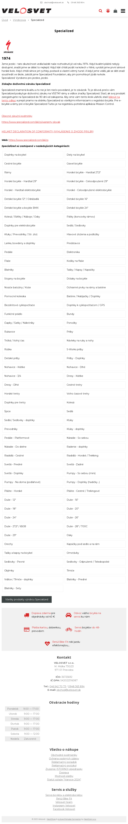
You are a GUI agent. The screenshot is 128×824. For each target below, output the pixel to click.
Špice (7, 411)
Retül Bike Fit (64, 798)
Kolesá (70, 402)
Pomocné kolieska (15, 296)
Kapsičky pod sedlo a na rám (83, 544)
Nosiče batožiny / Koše (17, 287)
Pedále (8, 252)
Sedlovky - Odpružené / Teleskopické (88, 561)
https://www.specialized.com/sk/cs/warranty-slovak (31, 122)
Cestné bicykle (12, 163)
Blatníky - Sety (12, 588)
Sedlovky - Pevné (14, 561)
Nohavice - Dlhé (76, 367)
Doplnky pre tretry (15, 402)
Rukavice (9, 331)
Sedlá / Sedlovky (76, 225)
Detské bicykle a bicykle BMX (21, 207)
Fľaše (7, 260)
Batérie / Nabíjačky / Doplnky (83, 296)
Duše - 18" (10, 508)
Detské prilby (12, 358)
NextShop (51, 819)
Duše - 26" (72, 517)
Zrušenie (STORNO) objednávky (64, 769)
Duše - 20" (73, 508)
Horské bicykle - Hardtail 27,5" (84, 172)
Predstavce (73, 243)
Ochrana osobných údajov (64, 758)
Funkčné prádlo (13, 314)
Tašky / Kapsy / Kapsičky (81, 269)
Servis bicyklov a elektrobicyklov (64, 795)
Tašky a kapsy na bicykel (18, 552)
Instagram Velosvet (64, 805)
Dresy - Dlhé (11, 384)
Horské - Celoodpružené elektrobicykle (89, 190)
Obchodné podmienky (64, 755)
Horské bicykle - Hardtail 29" (20, 181)
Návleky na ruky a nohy (80, 340)
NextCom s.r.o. (90, 819)
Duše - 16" (72, 499)
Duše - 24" (10, 517)
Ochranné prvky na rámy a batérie (86, 287)
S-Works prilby (75, 349)
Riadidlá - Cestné (14, 455)
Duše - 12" (10, 499)
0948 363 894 (77, 2)
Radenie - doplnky (77, 446)
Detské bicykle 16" (77, 198)
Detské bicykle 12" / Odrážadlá (21, 198)
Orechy (8, 544)
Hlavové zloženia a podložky (83, 234)
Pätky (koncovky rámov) (81, 216)
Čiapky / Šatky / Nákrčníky (19, 322)
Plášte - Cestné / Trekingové (83, 490)
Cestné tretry (74, 384)
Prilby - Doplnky (76, 358)
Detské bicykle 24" (77, 207)
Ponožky (72, 322)
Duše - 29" (10, 535)
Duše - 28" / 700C (77, 526)
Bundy (70, 314)
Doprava (64, 772)
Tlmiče (70, 570)
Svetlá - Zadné (75, 464)
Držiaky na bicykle (77, 278)
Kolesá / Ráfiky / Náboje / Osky (22, 216)
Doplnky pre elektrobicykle (19, 225)
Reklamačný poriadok (64, 762)
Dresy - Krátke (75, 375)
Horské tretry (12, 393)
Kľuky (70, 420)
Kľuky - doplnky (75, 429)
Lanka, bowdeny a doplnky (19, 243)
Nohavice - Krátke (14, 367)
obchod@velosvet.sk (54, 2)
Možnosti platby (64, 776)
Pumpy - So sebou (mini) (81, 473)
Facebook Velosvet (64, 809)
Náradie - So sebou (77, 437)
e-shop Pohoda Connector (69, 819)
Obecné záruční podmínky (17, 116)
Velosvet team (64, 802)
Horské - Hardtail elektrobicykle (22, 190)
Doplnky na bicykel (15, 154)
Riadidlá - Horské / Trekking (82, 455)
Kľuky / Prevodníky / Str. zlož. (21, 234)
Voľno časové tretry (78, 393)
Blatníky (9, 269)
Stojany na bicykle (14, 278)
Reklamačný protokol (64, 765)
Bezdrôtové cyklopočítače (19, 305)
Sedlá (70, 411)
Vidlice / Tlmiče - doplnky (18, 579)
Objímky (9, 570)
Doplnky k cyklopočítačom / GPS (86, 305)
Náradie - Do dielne (15, 446)
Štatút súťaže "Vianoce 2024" (64, 779)
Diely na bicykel (76, 154)
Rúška (8, 349)
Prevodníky (11, 429)
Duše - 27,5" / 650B (15, 526)
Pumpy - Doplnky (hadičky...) (83, 482)
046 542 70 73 (58, 686)
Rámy (7, 172)
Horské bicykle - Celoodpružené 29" (87, 181)
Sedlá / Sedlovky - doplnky (19, 420)
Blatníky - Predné (77, 579)
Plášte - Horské (13, 490)
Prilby (70, 331)
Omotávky (73, 552)
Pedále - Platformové (16, 437)
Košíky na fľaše (75, 260)
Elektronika (73, 252)
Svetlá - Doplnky (13, 473)
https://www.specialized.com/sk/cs (28, 140)
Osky (69, 535)
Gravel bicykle (74, 163)
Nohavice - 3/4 (12, 375)
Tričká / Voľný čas (14, 340)
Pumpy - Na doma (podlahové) (22, 482)
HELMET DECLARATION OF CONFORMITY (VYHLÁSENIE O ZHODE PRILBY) (48, 131)
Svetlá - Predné (13, 464)
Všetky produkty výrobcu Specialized (26, 599)
